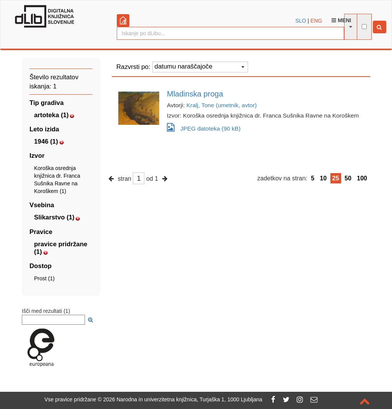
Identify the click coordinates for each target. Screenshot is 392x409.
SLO (301, 21)
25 (335, 178)
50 (348, 178)
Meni (341, 20)
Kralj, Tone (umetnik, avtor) (221, 105)
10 (323, 178)
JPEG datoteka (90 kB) (203, 127)
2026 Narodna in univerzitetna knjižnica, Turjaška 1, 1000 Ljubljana (182, 399)
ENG (316, 21)
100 (362, 178)
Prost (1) (44, 278)
